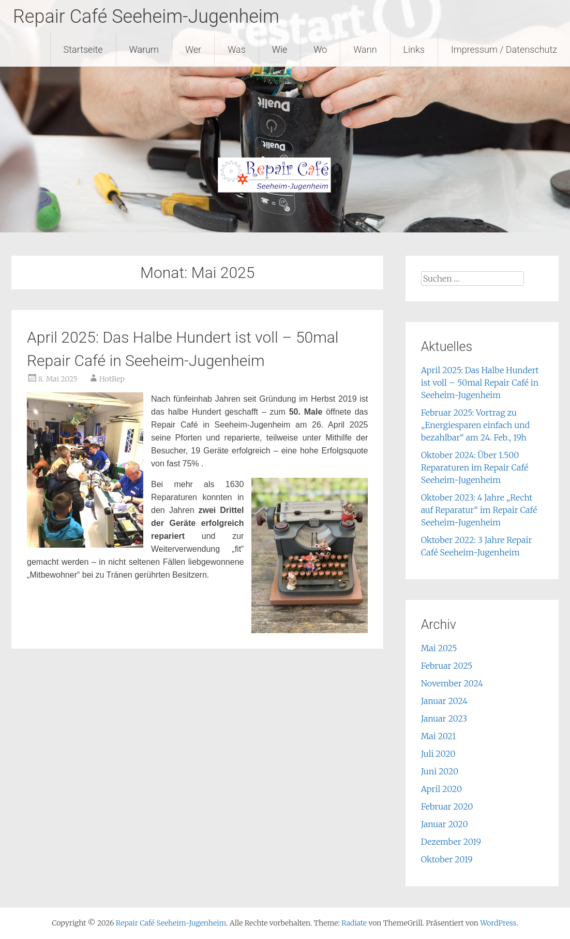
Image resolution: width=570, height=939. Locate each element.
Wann (365, 49)
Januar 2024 (444, 701)
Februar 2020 (447, 806)
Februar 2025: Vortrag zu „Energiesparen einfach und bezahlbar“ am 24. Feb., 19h (475, 425)
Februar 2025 (447, 666)
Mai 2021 (438, 736)
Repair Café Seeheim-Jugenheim (146, 16)
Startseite (83, 49)
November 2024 (452, 683)
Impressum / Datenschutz (504, 49)
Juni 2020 (439, 771)
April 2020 (441, 789)
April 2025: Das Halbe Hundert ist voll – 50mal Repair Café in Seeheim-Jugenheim (480, 382)
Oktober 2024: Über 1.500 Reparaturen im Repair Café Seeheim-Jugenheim (475, 467)
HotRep (112, 379)
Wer (193, 49)
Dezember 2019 (451, 842)
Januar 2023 (444, 718)
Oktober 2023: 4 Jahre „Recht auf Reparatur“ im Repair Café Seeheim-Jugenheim (479, 509)
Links (414, 49)
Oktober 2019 (447, 859)
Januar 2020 (444, 824)
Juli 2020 (438, 754)
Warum (144, 49)
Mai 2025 (439, 648)
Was (237, 49)
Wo (320, 49)
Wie (280, 49)
